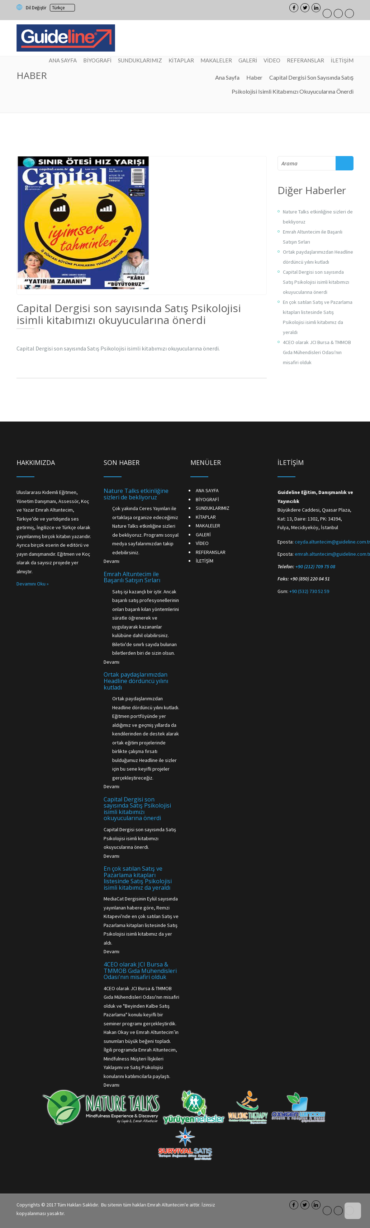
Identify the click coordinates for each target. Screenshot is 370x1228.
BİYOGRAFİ (98, 60)
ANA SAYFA (63, 60)
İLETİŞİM (342, 60)
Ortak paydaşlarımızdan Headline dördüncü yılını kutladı (136, 681)
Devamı (111, 561)
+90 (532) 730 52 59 (309, 591)
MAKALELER (216, 60)
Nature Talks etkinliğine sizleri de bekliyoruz (136, 494)
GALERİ (247, 60)
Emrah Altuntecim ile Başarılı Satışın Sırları (132, 577)
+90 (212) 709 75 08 (315, 566)
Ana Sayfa (227, 77)
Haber (254, 77)
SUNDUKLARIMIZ (140, 60)
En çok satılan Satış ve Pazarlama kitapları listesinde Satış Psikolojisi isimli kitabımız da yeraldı (138, 878)
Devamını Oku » (32, 583)
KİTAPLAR (181, 60)
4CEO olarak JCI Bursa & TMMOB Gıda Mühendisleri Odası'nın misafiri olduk (317, 352)
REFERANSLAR (305, 60)
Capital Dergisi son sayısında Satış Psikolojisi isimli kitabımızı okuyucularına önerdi (316, 282)
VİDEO (272, 60)
